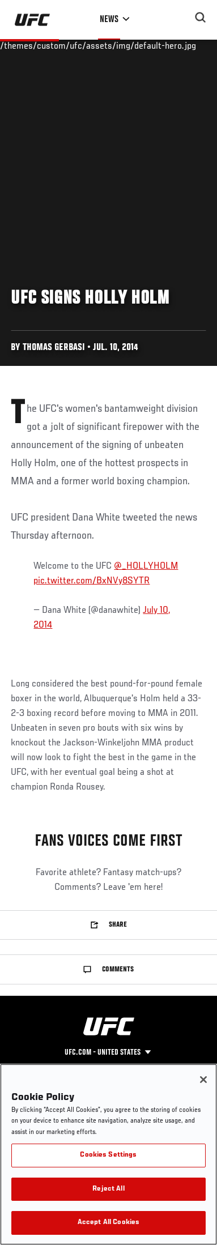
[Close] (203, 1079)
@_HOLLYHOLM (146, 566)
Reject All (108, 1189)
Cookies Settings (108, 1155)
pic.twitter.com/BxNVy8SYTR (91, 581)
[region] (108, 1154)
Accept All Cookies (108, 1222)
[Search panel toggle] (200, 17)
